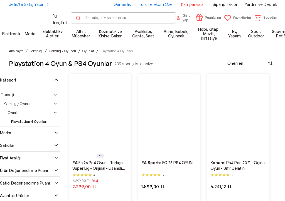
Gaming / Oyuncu (17, 104)
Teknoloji (7, 95)
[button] (265, 17)
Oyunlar (13, 113)
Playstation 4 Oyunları (29, 121)
